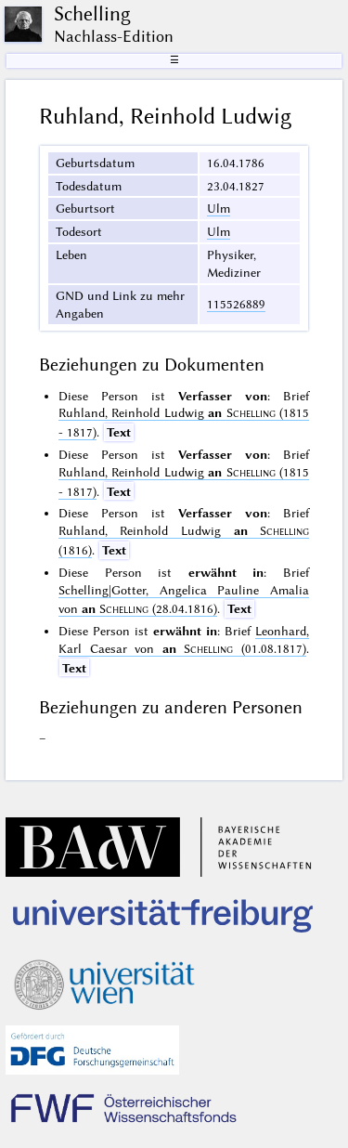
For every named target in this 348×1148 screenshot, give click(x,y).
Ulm (218, 208)
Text (119, 431)
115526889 (236, 303)
